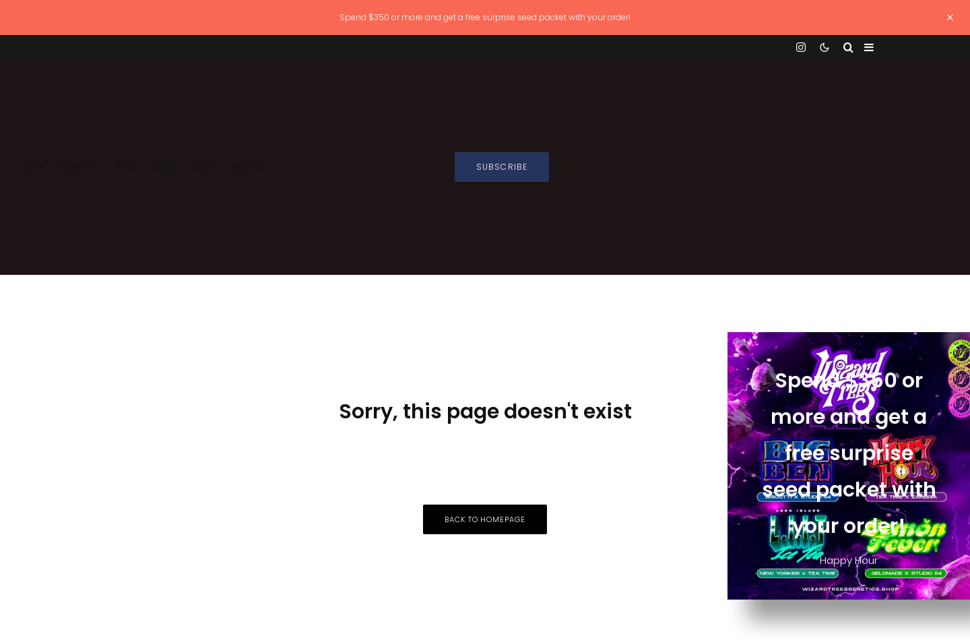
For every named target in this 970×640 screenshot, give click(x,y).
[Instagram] (801, 47)
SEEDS (166, 166)
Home (33, 166)
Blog (205, 166)
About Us (80, 166)
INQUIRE (247, 166)
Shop (126, 166)
